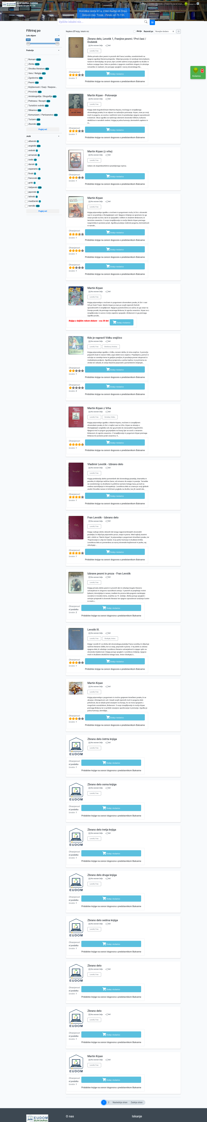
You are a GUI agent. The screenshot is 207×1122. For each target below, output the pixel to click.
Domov (143, 3)
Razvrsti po (148, 31)
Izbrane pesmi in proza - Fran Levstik (109, 573)
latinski (33, 196)
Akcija (139, 31)
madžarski (34, 201)
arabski (33, 150)
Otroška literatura (38, 68)
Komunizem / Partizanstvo (43, 115)
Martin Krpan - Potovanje (102, 95)
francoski (34, 178)
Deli (108, 46)
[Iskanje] (146, 21)
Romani (34, 59)
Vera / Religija (37, 73)
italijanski (35, 187)
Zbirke (34, 64)
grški (32, 182)
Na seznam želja (97, 45)
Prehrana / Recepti (39, 101)
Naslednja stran (120, 1102)
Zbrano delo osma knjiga (101, 784)
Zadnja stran (137, 1102)
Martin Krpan (95, 198)
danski (32, 164)
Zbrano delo (94, 965)
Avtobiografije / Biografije (42, 96)
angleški (34, 146)
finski (32, 173)
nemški (34, 206)
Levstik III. (93, 629)
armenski (34, 155)
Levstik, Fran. (94, 51)
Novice (159, 3)
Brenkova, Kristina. (110, 347)
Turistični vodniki (38, 105)
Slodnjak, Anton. (110, 638)
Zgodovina (35, 78)
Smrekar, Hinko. (109, 417)
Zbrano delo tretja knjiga (101, 829)
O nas (151, 3)
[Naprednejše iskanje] (152, 22)
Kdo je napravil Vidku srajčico (104, 337)
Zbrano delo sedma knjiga (102, 920)
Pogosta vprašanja (173, 3)
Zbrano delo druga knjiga (102, 875)
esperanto (34, 169)
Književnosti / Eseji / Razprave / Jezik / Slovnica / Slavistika (43, 87)
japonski (33, 192)
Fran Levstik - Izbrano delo (102, 517)
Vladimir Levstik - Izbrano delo (105, 464)
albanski (33, 141)
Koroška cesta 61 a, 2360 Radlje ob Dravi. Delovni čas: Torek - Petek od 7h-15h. (103, 13)
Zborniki (34, 124)
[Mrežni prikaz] (179, 31)
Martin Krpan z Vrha (99, 408)
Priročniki (35, 91)
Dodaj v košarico (115, 73)
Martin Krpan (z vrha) (99, 151)
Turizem (34, 119)
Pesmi (33, 82)
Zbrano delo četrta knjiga (102, 739)
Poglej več (42, 129)
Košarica (191, 4)
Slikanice (34, 110)
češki (32, 159)
